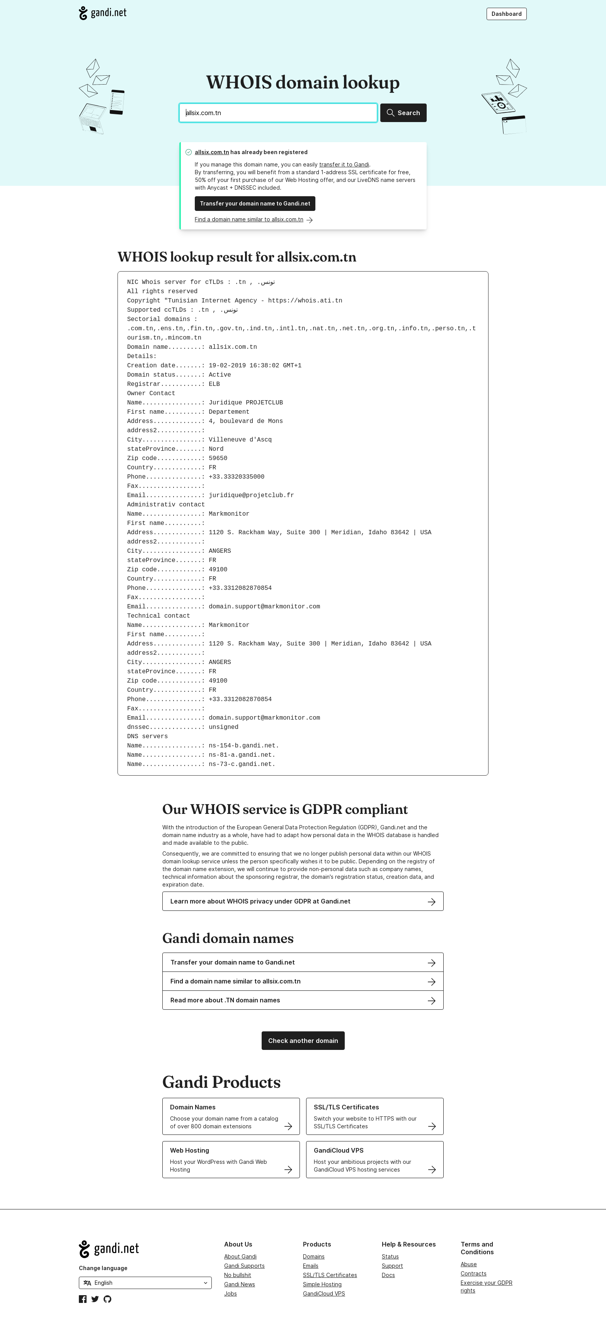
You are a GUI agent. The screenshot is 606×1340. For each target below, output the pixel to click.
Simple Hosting (322, 1284)
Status (390, 1256)
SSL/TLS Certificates (330, 1275)
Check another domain (303, 1040)
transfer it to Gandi (344, 164)
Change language (103, 1268)
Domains (314, 1256)
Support (392, 1265)
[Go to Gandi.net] (102, 13)
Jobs (230, 1293)
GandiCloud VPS (324, 1293)
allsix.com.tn (212, 152)
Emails (310, 1265)
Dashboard (507, 13)
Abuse (469, 1264)
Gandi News (239, 1284)
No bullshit (237, 1275)
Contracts (474, 1273)
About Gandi (240, 1256)
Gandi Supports (244, 1265)
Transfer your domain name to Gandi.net (255, 203)
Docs (388, 1275)
